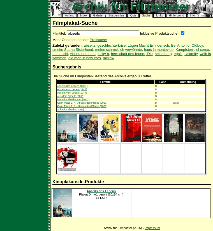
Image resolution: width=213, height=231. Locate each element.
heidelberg (163, 54)
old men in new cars (84, 58)
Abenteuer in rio (83, 54)
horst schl (60, 54)
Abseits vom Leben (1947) (72, 89)
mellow (108, 58)
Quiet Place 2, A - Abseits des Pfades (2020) (82, 102)
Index (83, 15)
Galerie (98, 15)
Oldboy (197, 45)
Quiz (133, 15)
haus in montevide (159, 49)
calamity (191, 54)
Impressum (152, 228)
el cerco (202, 49)
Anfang (69, 15)
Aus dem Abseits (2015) (70, 96)
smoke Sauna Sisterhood (72, 49)
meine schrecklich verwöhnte (118, 49)
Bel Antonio (180, 45)
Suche (146, 15)
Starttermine (116, 15)
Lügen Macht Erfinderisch (148, 45)
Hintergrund (176, 15)
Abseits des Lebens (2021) (72, 86)
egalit (178, 54)
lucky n (103, 54)
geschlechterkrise (111, 45)
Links (159, 15)
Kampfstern (184, 49)
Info (192, 15)
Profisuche (98, 40)
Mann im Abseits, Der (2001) (73, 99)
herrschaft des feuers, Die (132, 54)
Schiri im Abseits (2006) (70, 109)
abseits (89, 45)
